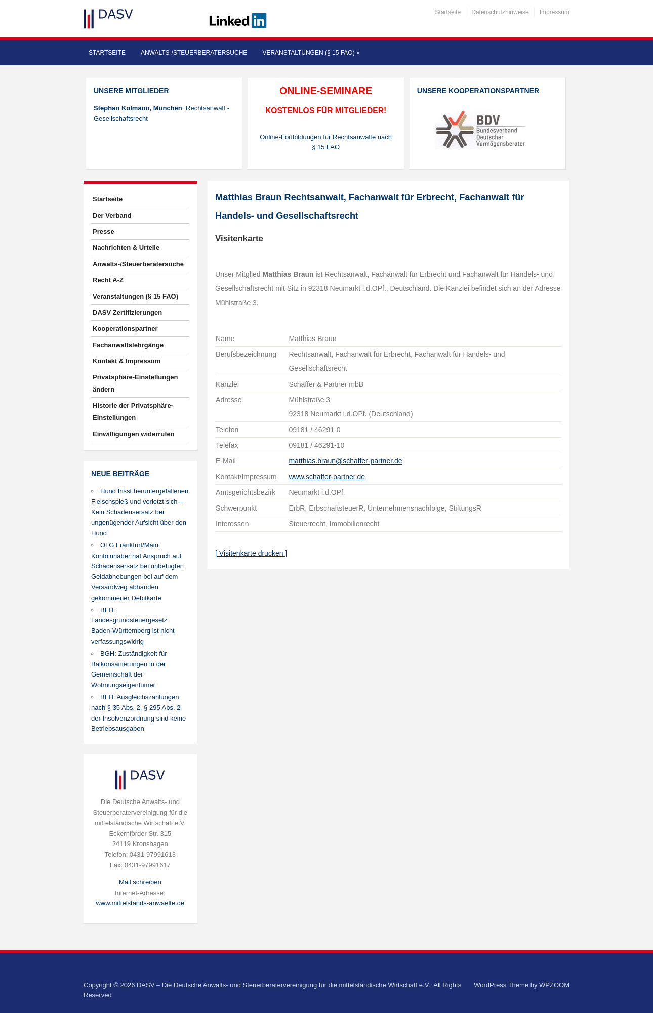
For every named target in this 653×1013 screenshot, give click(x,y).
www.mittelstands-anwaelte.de (140, 903)
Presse (103, 231)
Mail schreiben (140, 882)
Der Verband (112, 215)
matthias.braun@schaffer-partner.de (345, 461)
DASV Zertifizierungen (127, 312)
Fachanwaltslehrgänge (128, 345)
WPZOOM (554, 985)
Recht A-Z (108, 280)
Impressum (554, 12)
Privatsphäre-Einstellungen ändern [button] (135, 383)
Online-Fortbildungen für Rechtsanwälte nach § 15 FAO (326, 142)
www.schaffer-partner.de (327, 477)
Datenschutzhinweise (499, 12)
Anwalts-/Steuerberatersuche (194, 52)
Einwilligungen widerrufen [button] (134, 434)
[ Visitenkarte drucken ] (251, 553)
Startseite (448, 12)
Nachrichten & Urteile (126, 247)
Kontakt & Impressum (126, 361)
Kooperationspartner (125, 328)
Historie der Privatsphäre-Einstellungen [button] (133, 411)
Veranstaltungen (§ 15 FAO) (310, 52)
